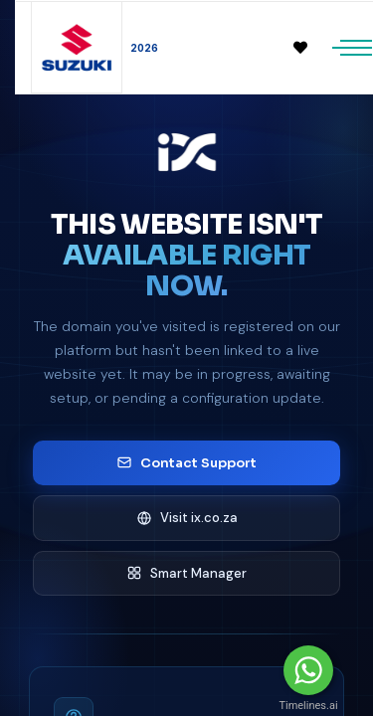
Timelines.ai (308, 705)
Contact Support (186, 462)
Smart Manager (186, 573)
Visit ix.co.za (187, 517)
